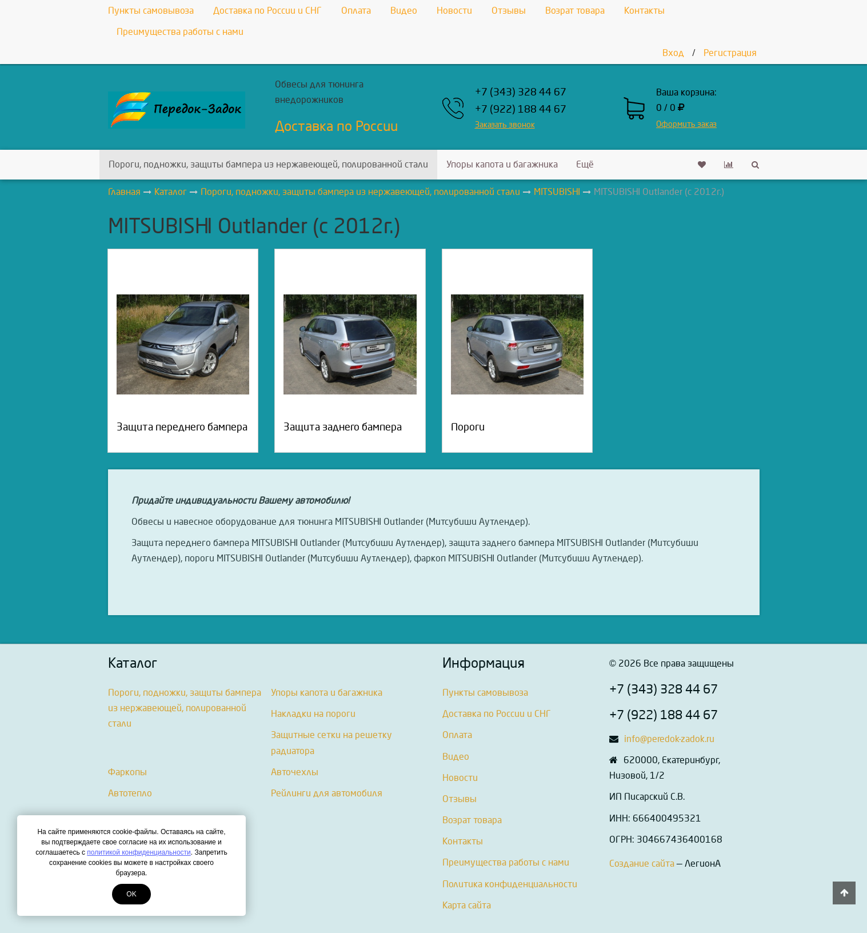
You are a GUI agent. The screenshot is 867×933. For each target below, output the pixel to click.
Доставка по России (336, 126)
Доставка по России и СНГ (267, 10)
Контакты (644, 10)
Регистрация (730, 53)
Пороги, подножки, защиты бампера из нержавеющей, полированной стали (268, 164)
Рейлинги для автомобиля (326, 793)
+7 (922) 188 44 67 (520, 109)
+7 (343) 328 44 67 (520, 92)
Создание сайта (641, 863)
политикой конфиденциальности (138, 852)
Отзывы (509, 10)
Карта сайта (466, 905)
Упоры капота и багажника (502, 164)
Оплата (356, 10)
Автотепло (130, 793)
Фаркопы (127, 772)
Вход (673, 53)
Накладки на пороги (313, 714)
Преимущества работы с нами (180, 32)
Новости (454, 10)
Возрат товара (575, 10)
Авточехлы (294, 772)
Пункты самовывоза (151, 10)
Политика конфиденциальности (509, 884)
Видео (403, 10)
